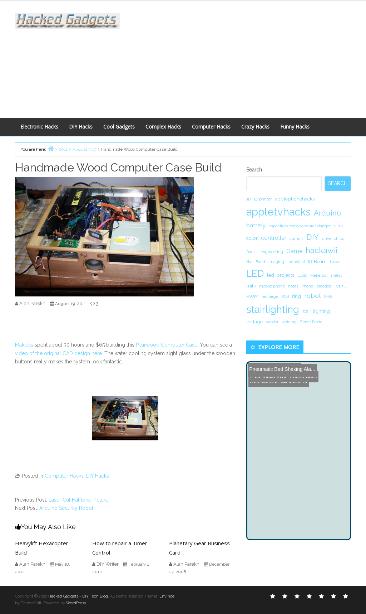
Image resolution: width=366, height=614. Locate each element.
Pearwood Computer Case (166, 345)
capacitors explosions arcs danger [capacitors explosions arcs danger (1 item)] (300, 226)
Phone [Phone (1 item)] (307, 286)
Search (254, 170)
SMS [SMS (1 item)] (328, 296)
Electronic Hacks (39, 126)
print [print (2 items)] (341, 286)
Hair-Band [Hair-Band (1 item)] (255, 262)
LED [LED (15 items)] (255, 273)
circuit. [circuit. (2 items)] (341, 225)
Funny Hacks (295, 126)
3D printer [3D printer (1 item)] (263, 199)
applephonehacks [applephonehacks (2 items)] (295, 199)
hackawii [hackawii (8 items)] (321, 250)
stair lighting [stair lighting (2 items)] (316, 311)
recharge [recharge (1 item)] (270, 296)
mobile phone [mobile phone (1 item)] (272, 286)
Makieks (24, 345)
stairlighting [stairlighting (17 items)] (272, 309)
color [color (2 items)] (252, 238)
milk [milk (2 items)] (251, 286)
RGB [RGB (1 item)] (285, 296)
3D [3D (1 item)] (248, 199)
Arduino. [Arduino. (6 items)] (328, 213)
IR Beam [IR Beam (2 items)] (317, 261)
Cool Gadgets (119, 126)
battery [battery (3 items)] (256, 225)
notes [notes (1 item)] (293, 286)
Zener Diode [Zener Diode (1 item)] (311, 322)
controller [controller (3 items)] (273, 238)
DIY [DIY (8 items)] (312, 237)
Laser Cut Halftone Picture (78, 500)
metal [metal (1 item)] (336, 275)
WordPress (76, 603)
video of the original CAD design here (58, 353)
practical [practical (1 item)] (324, 286)
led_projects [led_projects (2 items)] (280, 275)
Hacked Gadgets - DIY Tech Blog (78, 596)
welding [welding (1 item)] (289, 322)
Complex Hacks (163, 126)
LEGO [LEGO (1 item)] (302, 275)
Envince (166, 596)
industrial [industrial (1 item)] (296, 262)
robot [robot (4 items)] (312, 295)
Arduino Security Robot (66, 508)
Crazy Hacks (255, 126)
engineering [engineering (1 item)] (272, 252)
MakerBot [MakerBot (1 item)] (319, 275)
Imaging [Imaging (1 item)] (276, 262)
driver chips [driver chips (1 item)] (333, 238)
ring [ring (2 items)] (296, 296)
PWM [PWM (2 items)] (252, 296)
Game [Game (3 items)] (294, 251)
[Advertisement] (248, 58)
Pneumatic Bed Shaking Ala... (282, 368)
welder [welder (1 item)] (272, 322)
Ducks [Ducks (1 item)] (251, 252)
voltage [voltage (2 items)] (254, 321)
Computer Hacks (211, 126)
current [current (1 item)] (296, 238)
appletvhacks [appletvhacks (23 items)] (278, 212)
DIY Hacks (81, 126)
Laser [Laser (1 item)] (335, 262)
